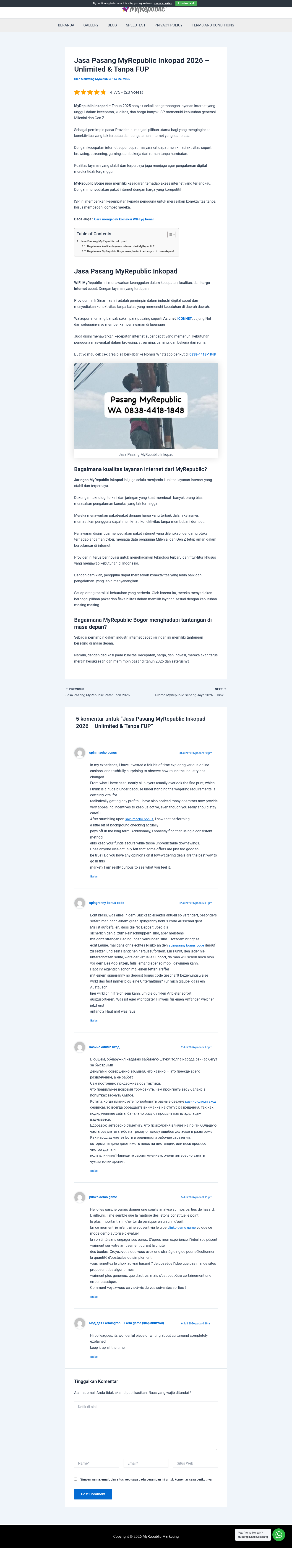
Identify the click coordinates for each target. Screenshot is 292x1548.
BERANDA (71, 25)
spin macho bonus (103, 753)
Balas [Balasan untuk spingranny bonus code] (96, 1022)
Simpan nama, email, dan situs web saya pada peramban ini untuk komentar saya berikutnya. (146, 1482)
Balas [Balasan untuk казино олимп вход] (96, 1172)
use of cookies (163, 3)
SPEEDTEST (135, 25)
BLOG (113, 25)
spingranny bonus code (107, 904)
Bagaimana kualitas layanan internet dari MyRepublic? (123, 246)
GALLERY (94, 25)
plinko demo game (104, 1199)
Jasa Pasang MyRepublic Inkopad (105, 241)
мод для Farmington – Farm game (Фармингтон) (129, 1326)
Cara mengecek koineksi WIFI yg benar (126, 219)
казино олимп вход (105, 1048)
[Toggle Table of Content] (175, 234)
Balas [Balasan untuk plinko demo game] (96, 1299)
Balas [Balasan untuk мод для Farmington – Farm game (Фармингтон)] (96, 1359)
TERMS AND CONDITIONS (208, 25)
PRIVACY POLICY (166, 25)
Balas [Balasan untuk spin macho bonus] (96, 877)
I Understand (186, 3)
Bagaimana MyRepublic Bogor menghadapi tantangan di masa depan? (133, 251)
